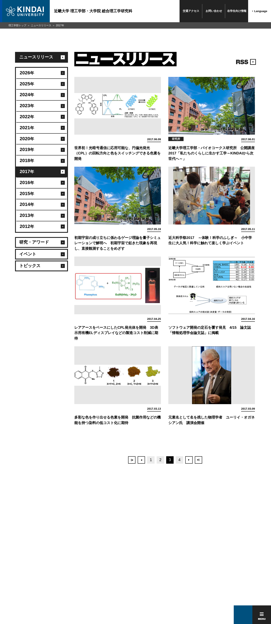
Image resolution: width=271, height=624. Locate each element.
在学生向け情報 (236, 10)
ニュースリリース (41, 25)
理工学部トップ (17, 25)
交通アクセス (191, 10)
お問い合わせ (214, 10)
